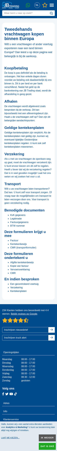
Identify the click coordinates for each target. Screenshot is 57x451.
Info (5, 411)
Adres (6, 403)
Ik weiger (47, 438)
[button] (37, 5)
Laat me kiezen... (10, 438)
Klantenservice (11, 419)
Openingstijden (11, 352)
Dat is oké (47, 446)
